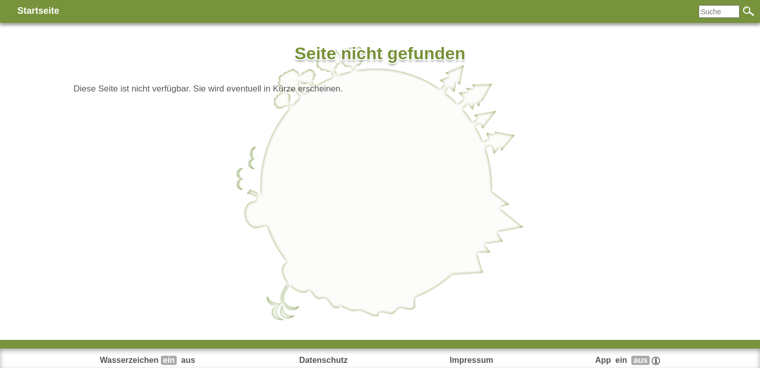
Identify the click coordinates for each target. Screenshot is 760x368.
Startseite (38, 11)
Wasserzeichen (149, 360)
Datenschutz (323, 360)
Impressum (471, 360)
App (627, 360)
